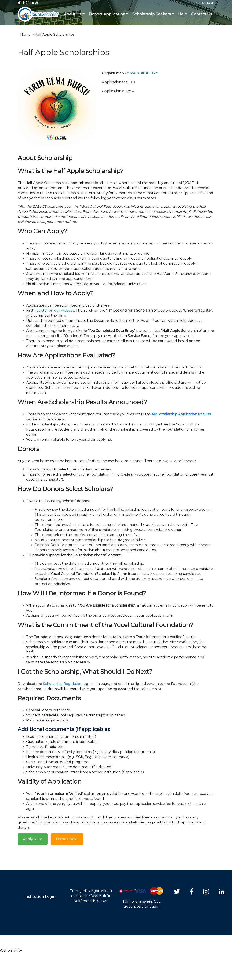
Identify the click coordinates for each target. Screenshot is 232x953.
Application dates (116, 91)
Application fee (115, 82)
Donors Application (107, 14)
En (203, 2)
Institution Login (40, 896)
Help (182, 14)
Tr (198, 2)
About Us (72, 14)
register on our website (54, 310)
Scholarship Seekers (151, 14)
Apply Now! (32, 839)
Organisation (113, 73)
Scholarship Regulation (62, 684)
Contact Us (201, 14)
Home (25, 35)
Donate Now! (67, 839)
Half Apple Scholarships (54, 35)
